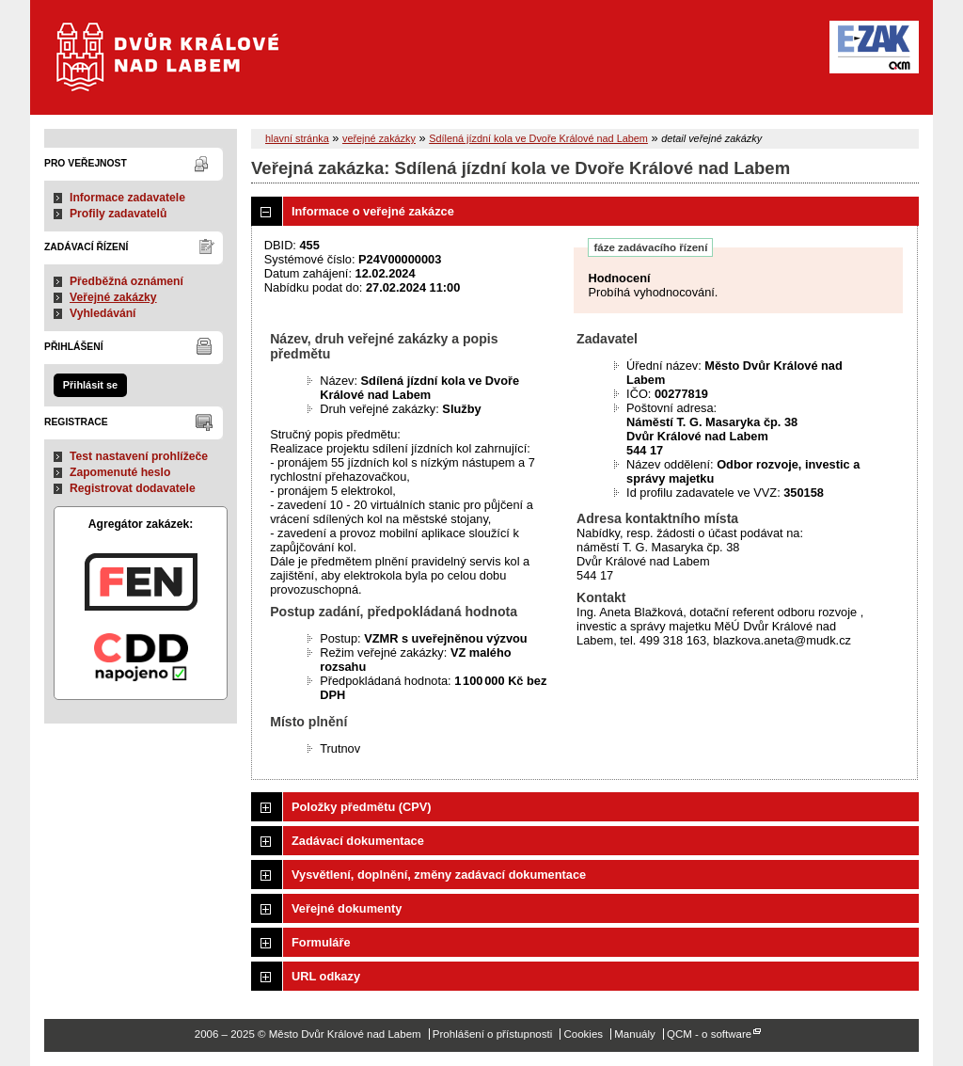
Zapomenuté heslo (120, 472)
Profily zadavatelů (118, 213)
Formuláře (321, 942)
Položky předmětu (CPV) (362, 807)
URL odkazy (326, 976)
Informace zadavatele (127, 197)
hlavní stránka (297, 138)
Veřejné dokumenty (347, 908)
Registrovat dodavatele (133, 488)
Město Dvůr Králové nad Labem (179, 66)
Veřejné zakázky (113, 297)
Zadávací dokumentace (358, 841)
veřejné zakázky (379, 138)
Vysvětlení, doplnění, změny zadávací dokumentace (439, 874)
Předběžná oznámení (126, 281)
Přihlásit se (90, 384)
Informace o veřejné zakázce (373, 211)
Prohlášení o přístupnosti (492, 1034)
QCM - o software (709, 1034)
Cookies (583, 1034)
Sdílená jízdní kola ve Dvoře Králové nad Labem (538, 138)
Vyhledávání (103, 313)
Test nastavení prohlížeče (139, 456)
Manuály (634, 1034)
